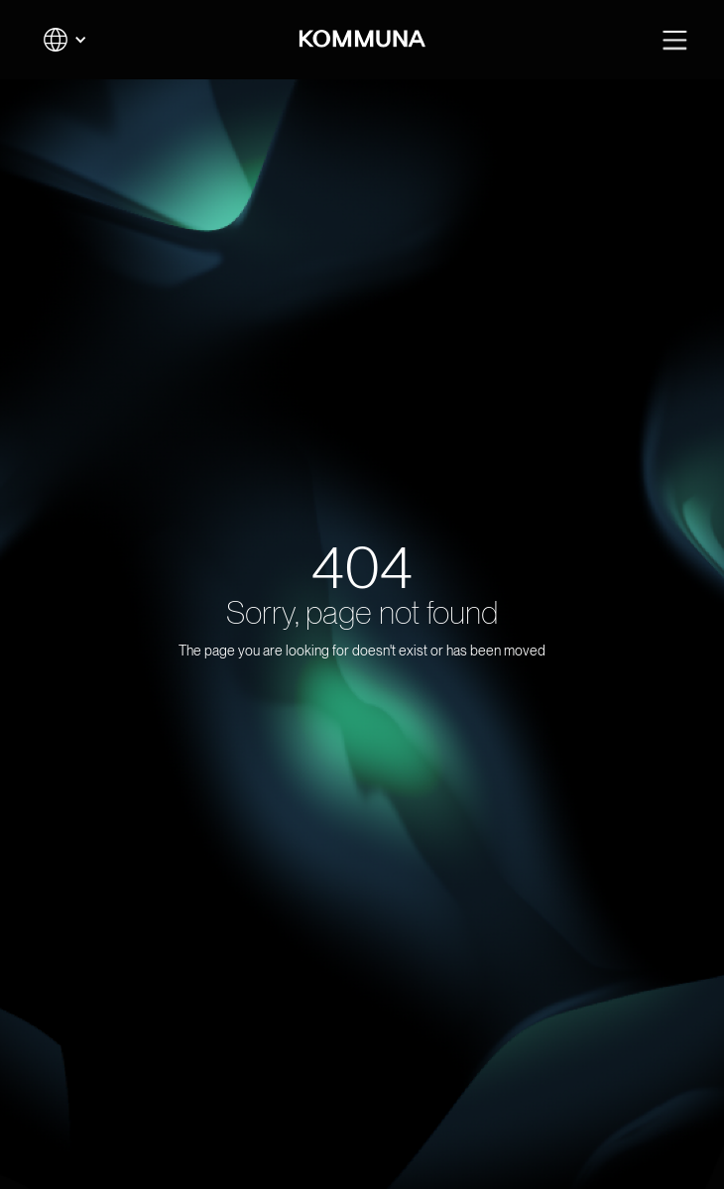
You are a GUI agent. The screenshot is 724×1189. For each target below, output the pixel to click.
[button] (65, 39)
